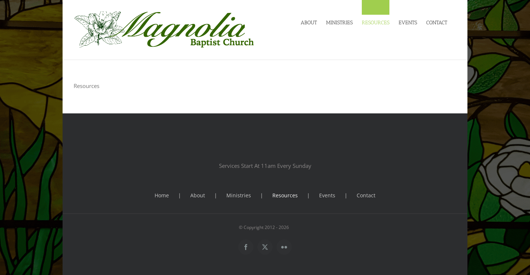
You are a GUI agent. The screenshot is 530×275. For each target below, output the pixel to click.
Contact (366, 195)
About (197, 195)
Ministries (238, 195)
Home (162, 195)
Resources (285, 195)
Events (327, 195)
